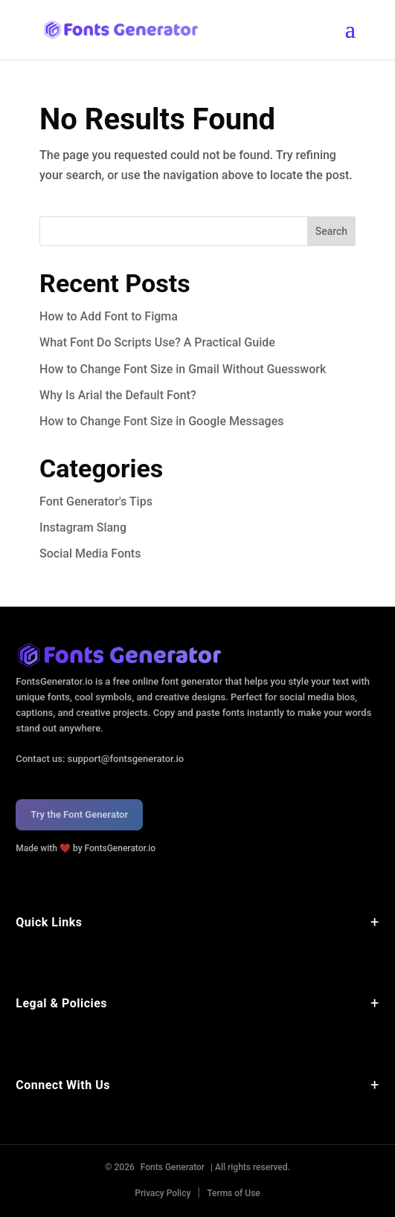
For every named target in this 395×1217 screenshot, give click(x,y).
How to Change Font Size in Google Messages (161, 421)
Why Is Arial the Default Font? (117, 395)
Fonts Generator (173, 1167)
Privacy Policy (162, 1193)
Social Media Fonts (90, 553)
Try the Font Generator (79, 814)
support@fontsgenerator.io (126, 758)
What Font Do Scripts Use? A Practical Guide (157, 342)
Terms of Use (233, 1193)
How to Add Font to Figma (108, 316)
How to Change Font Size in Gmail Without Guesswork (182, 369)
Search (331, 231)
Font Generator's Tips (95, 501)
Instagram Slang (82, 527)
